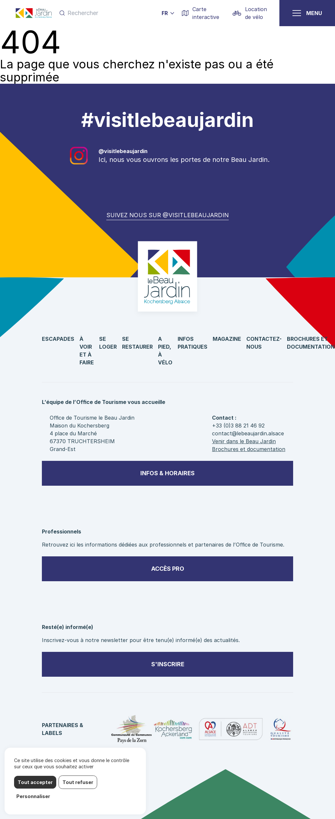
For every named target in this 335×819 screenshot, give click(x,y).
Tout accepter (35, 782)
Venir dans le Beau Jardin (244, 441)
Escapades (58, 339)
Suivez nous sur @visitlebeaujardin (167, 215)
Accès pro (167, 568)
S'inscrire (167, 664)
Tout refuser (77, 782)
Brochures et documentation (248, 449)
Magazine (227, 339)
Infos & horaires (167, 473)
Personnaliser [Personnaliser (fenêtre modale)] (33, 796)
